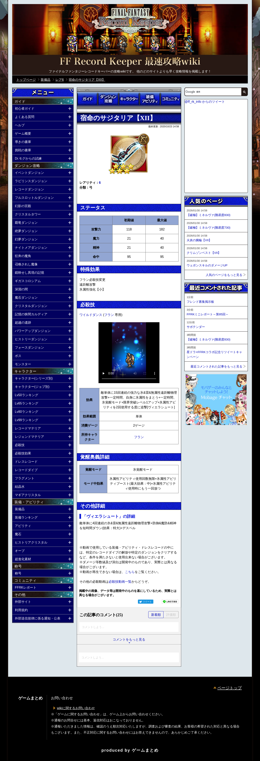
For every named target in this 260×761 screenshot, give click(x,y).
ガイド (87, 99)
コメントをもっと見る (129, 639)
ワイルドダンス (91, 315)
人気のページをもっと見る (224, 275)
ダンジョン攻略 (108, 99)
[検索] (212, 92)
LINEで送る (170, 602)
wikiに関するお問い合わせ (76, 708)
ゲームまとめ (145, 750)
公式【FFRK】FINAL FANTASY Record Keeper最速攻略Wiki (130, 62)
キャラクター (129, 99)
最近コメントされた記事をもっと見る (216, 366)
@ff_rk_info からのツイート (205, 101)
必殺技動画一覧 (120, 581)
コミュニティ (170, 99)
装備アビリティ (149, 99)
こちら (130, 572)
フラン (109, 315)
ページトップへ (194, 436)
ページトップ (229, 688)
